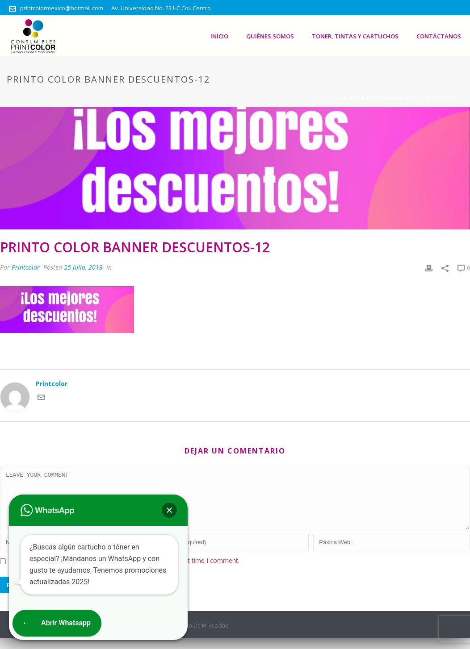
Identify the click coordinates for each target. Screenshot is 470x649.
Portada (324, 98)
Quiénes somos (270, 36)
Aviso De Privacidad (203, 636)
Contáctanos (438, 36)
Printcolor (26, 267)
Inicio (219, 36)
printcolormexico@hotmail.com (61, 8)
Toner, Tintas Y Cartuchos (355, 36)
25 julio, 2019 (83, 267)
